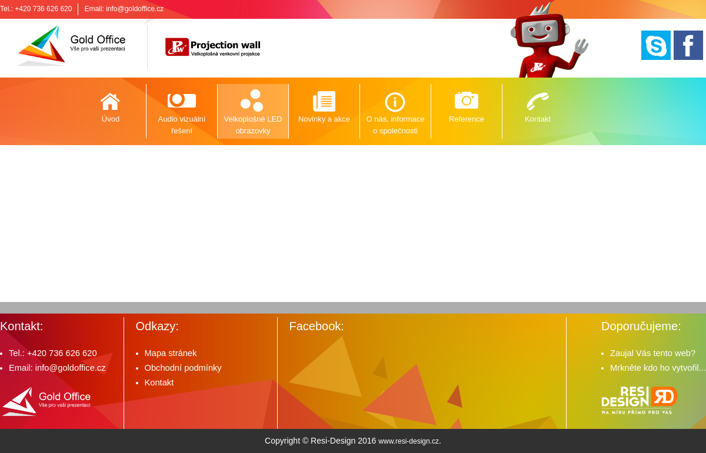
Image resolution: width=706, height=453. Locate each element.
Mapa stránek (171, 353)
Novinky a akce (324, 119)
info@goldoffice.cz (135, 9)
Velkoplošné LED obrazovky (253, 125)
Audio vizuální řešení (182, 125)
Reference (466, 119)
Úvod (110, 119)
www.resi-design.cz (408, 441)
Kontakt (538, 119)
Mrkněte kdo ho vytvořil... (658, 368)
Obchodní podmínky (183, 368)
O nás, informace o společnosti (396, 125)
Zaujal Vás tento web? (652, 353)
